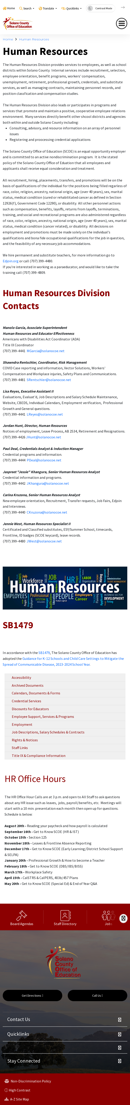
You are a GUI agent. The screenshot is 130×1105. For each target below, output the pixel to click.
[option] (21, 917)
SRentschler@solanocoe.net (49, 379)
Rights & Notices (25, 740)
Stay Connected (23, 1061)
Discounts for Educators (30, 709)
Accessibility (21, 677)
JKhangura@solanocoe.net (48, 483)
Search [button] (27, 8)
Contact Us (18, 1019)
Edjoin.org (11, 261)
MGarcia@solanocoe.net (46, 351)
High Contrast (19, 1090)
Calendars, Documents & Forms (36, 693)
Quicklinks (18, 1034)
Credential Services (26, 701)
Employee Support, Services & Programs (43, 716)
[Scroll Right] (123, 918)
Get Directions (32, 995)
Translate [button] (49, 8)
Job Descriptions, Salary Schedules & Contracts (48, 732)
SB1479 (44, 652)
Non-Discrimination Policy (28, 1081)
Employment (22, 724)
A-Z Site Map (17, 1099)
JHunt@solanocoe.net (43, 437)
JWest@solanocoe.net (44, 541)
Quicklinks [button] (72, 8)
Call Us (97, 995)
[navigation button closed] (121, 23)
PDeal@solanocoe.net (44, 460)
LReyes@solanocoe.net (45, 414)
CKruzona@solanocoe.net (47, 512)
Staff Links (20, 747)
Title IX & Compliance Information (38, 755)
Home (11, 8)
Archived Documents (27, 685)
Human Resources (34, 39)
